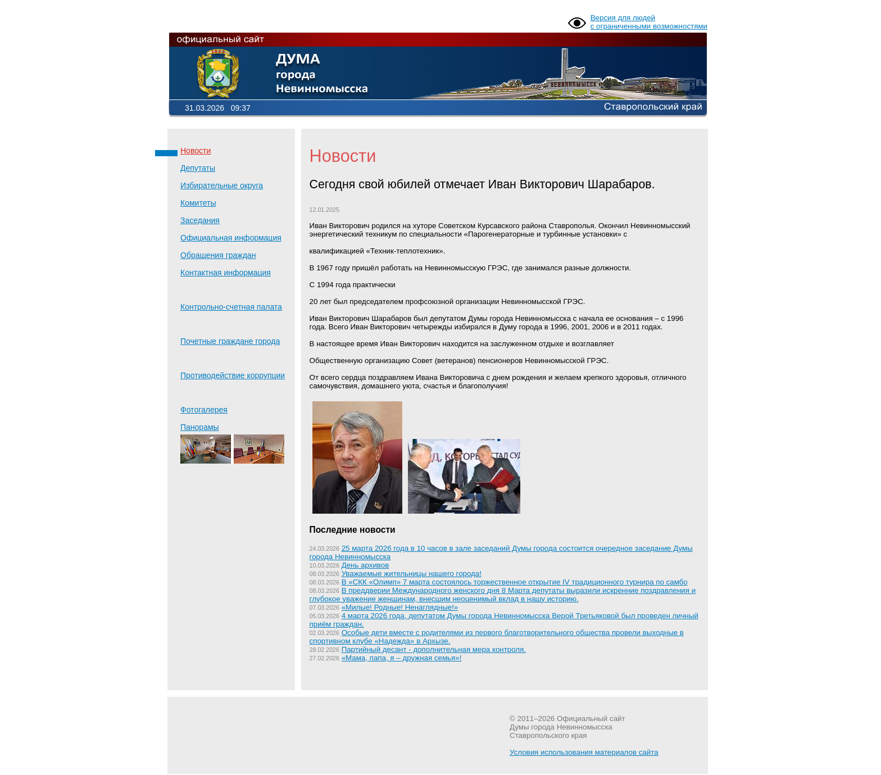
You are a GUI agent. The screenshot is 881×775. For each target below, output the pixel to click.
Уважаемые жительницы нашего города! (412, 573)
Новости (195, 150)
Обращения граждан (218, 255)
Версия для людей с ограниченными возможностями (649, 21)
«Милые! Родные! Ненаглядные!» (400, 607)
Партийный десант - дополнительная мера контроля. (434, 649)
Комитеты (198, 202)
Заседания (200, 220)
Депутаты (197, 168)
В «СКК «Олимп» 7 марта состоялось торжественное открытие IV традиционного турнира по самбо (515, 582)
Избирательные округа (221, 185)
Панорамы (232, 443)
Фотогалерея (204, 409)
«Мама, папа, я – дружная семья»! (402, 658)
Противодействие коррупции (232, 375)
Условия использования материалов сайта (584, 752)
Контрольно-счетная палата (231, 306)
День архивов (365, 565)
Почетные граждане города (230, 341)
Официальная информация (230, 237)
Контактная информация (225, 272)
